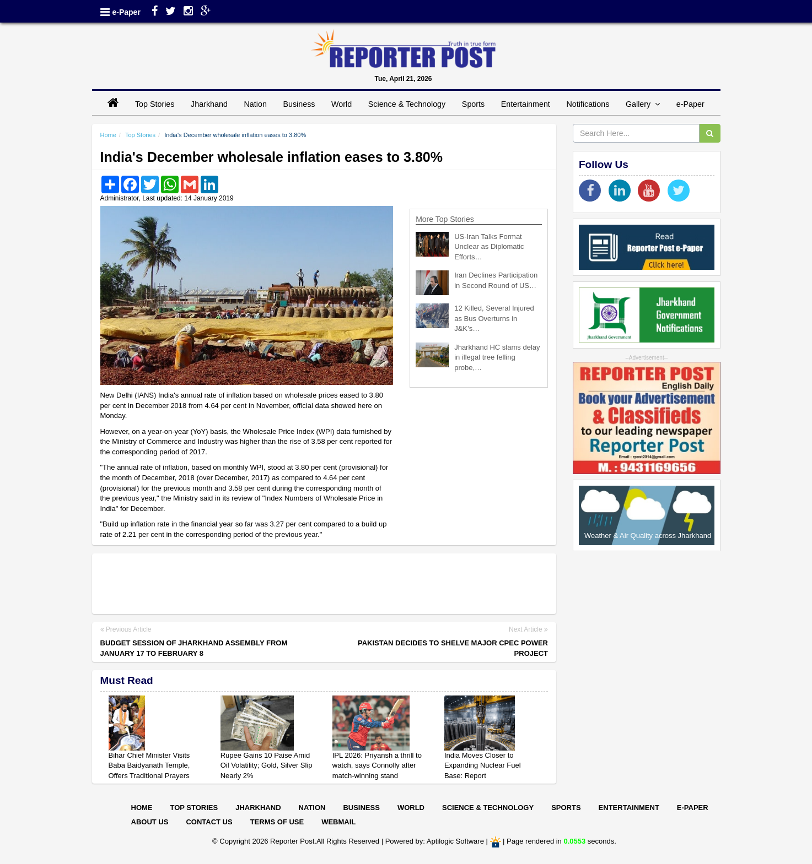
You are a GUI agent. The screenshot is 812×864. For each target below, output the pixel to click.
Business (299, 104)
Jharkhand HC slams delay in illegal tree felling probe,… (497, 357)
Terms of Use (277, 822)
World (341, 104)
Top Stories (155, 104)
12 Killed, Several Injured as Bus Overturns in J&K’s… (494, 318)
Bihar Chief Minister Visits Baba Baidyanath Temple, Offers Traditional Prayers (149, 765)
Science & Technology (406, 104)
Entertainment (525, 104)
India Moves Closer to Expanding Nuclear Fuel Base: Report (482, 765)
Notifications (587, 104)
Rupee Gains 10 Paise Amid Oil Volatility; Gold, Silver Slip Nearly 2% (267, 765)
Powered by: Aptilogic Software (434, 842)
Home (108, 135)
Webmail (338, 822)
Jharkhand (209, 104)
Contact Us (209, 822)
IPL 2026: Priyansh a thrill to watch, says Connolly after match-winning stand (377, 765)
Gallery (643, 104)
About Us (150, 822)
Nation (255, 104)
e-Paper (126, 12)
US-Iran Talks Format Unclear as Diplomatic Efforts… (489, 246)
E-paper (692, 807)
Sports (473, 104)
